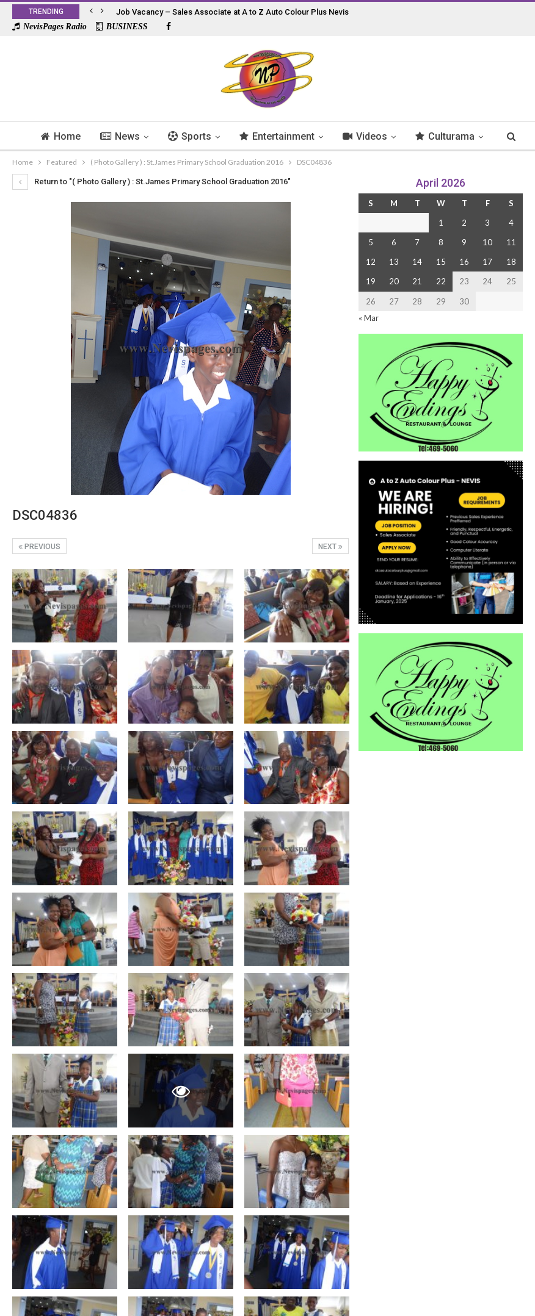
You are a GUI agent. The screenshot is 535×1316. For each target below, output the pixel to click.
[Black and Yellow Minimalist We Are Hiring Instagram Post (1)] (440, 541)
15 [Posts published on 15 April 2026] (441, 262)
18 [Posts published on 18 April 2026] (511, 262)
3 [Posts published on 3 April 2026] (487, 223)
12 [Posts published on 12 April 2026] (371, 262)
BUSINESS (122, 26)
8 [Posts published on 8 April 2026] (441, 242)
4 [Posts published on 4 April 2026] (511, 223)
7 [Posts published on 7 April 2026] (417, 242)
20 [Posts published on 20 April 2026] (394, 281)
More (449, 136)
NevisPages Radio (49, 26)
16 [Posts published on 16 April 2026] (464, 262)
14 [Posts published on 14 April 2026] (417, 262)
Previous (39, 546)
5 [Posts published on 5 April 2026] (370, 242)
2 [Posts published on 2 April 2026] (464, 223)
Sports (206, 136)
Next (330, 546)
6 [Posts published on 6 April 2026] (393, 242)
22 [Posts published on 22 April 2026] (441, 281)
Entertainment (295, 136)
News (135, 136)
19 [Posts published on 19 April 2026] (371, 281)
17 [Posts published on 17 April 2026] (487, 262)
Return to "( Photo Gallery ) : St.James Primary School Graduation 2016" (151, 181)
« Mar (368, 318)
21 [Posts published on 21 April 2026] (417, 281)
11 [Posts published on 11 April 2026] (511, 242)
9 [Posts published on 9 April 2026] (464, 242)
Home (73, 136)
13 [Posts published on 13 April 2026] (394, 262)
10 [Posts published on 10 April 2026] (487, 242)
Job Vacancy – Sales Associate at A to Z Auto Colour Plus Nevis (232, 11)
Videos (385, 136)
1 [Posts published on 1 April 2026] (441, 223)
